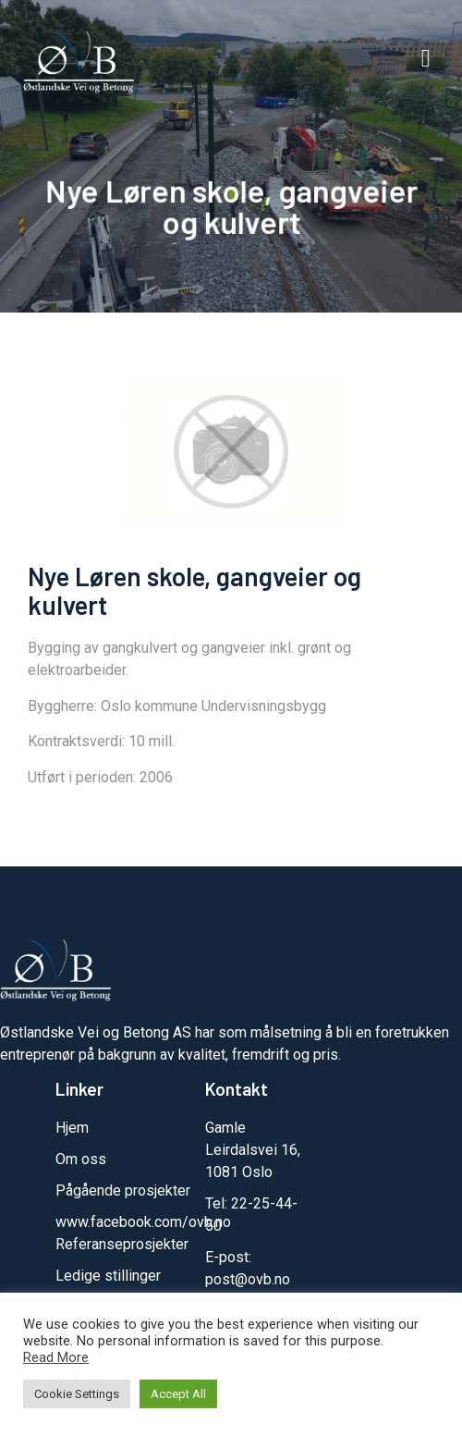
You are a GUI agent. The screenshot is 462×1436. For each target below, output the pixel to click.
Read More (56, 1357)
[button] (425, 59)
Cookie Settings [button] (76, 1394)
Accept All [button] (178, 1394)
